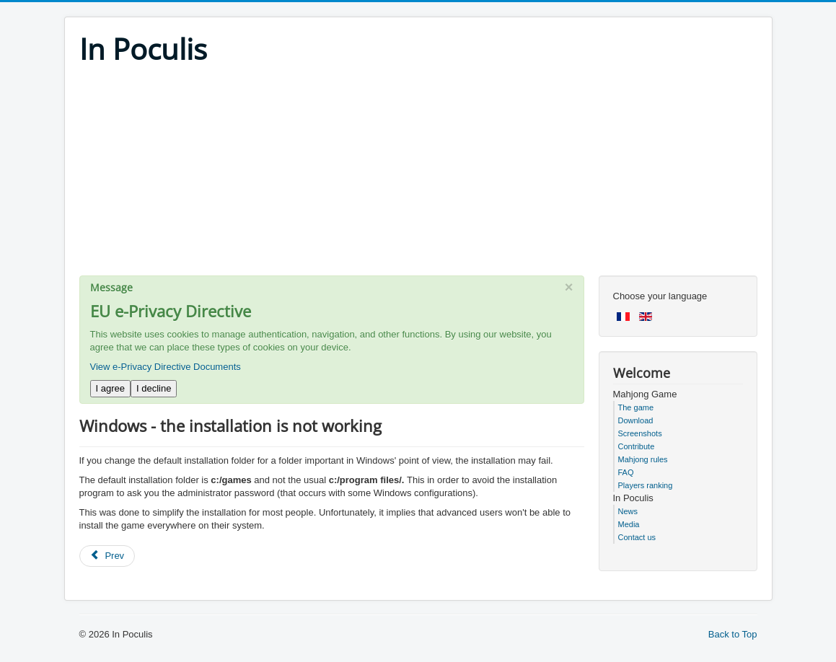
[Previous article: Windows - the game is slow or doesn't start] (107, 556)
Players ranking (645, 485)
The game (636, 407)
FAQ (626, 472)
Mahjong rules (643, 459)
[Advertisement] (418, 174)
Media (629, 524)
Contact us (637, 537)
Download (636, 420)
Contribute (636, 446)
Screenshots (640, 433)
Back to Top (732, 634)
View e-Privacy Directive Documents (165, 366)
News (628, 511)
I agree (110, 388)
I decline (153, 388)
